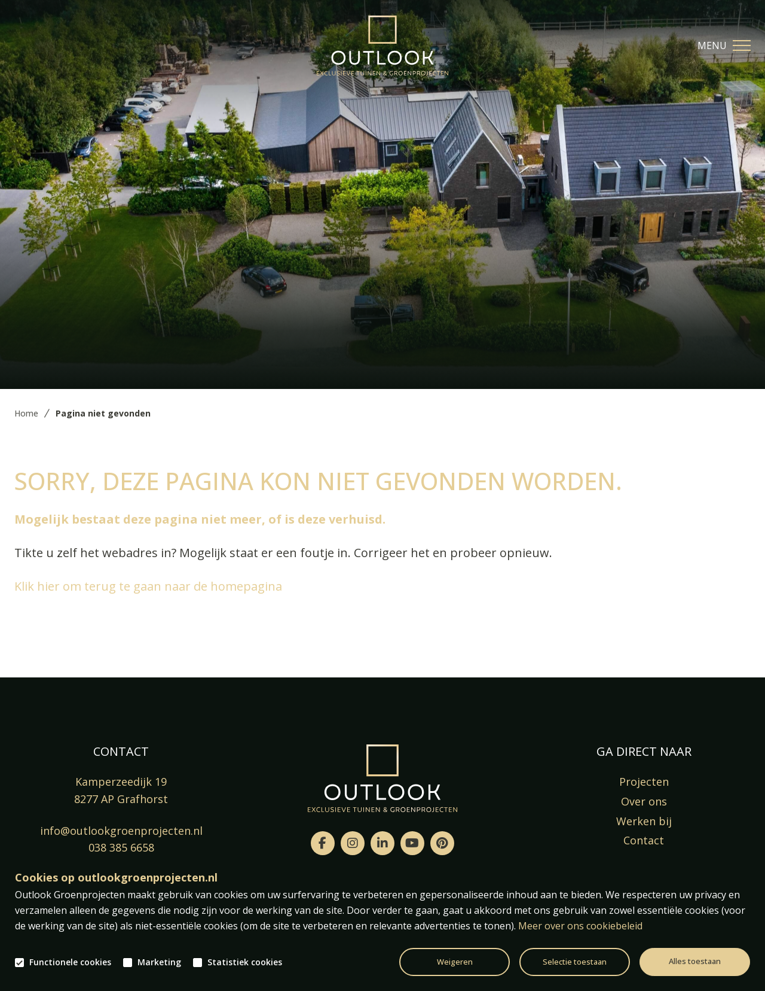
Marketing (159, 962)
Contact (643, 840)
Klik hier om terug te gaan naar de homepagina (148, 586)
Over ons (644, 801)
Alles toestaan (695, 961)
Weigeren (455, 961)
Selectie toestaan (575, 961)
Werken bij (644, 821)
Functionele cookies (70, 962)
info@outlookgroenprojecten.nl (121, 830)
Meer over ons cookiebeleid (580, 925)
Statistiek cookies (244, 962)
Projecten (644, 781)
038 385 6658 (121, 847)
